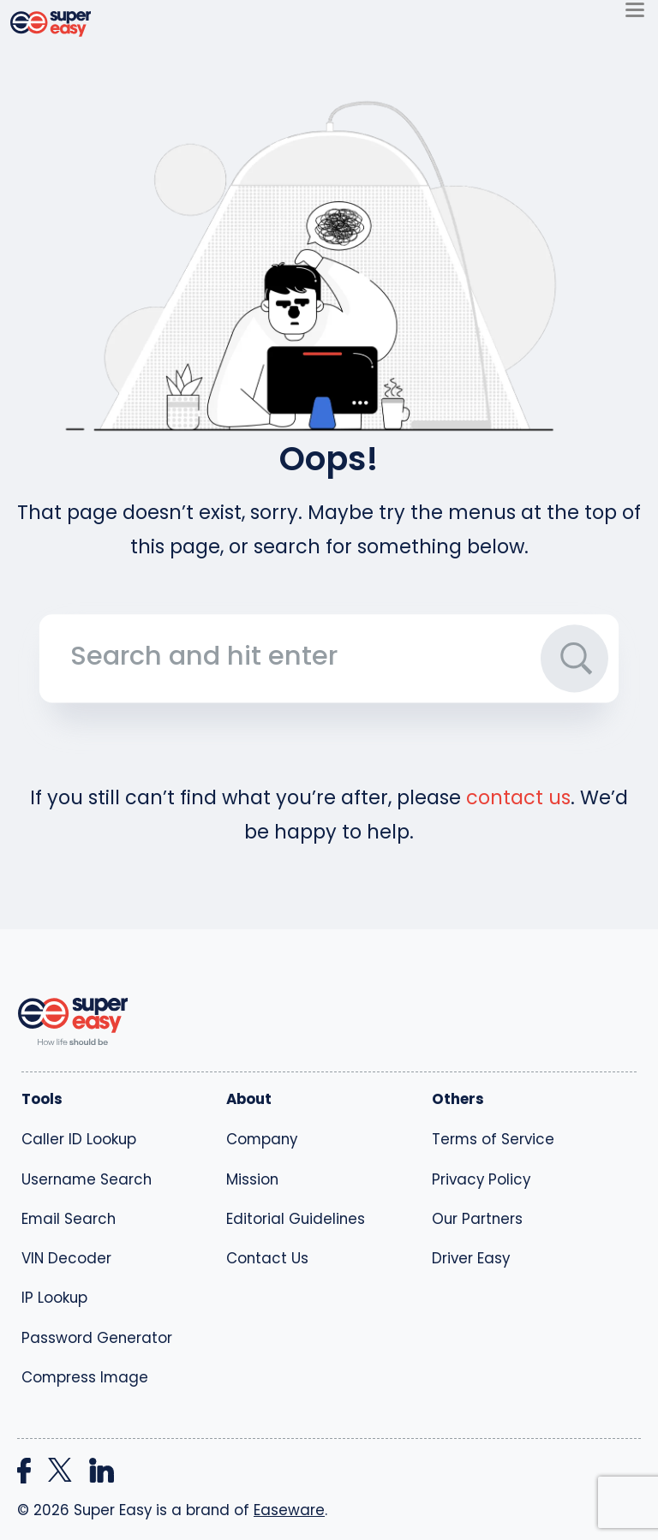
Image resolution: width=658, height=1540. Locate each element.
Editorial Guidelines (295, 1219)
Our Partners (477, 1219)
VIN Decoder (66, 1258)
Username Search (86, 1179)
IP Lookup (54, 1297)
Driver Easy (471, 1258)
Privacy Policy (481, 1179)
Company (261, 1139)
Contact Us (267, 1258)
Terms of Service (493, 1139)
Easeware (289, 1510)
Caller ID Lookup (78, 1139)
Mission (252, 1179)
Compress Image (84, 1377)
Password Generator (96, 1338)
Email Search (68, 1219)
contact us (518, 797)
